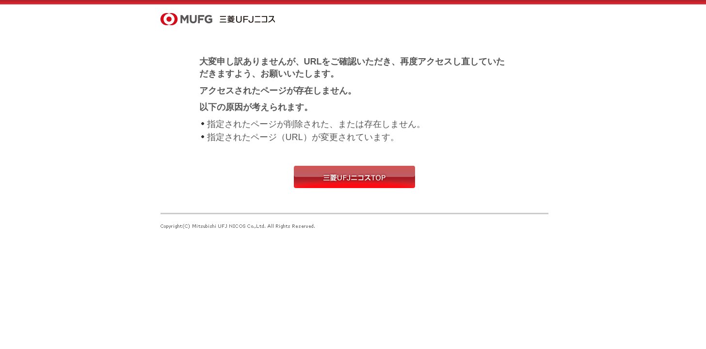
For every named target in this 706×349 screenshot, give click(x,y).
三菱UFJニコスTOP (354, 177)
